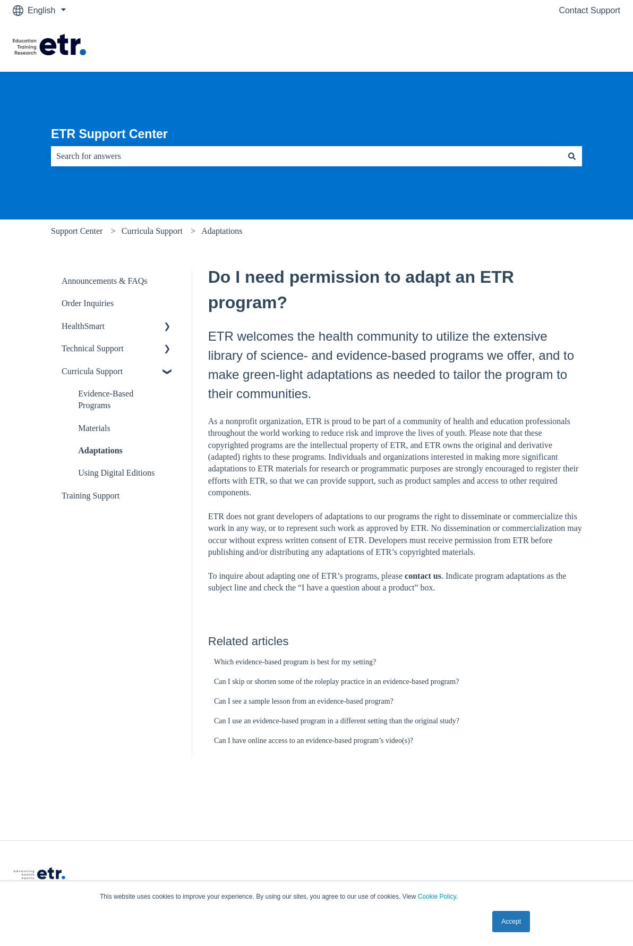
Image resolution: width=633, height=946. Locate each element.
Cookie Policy (437, 896)
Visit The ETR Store (572, 45)
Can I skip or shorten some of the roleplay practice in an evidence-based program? (336, 682)
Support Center (76, 230)
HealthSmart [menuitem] (83, 326)
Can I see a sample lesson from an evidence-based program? (304, 701)
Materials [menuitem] (94, 428)
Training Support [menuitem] (90, 495)
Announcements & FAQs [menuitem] (104, 280)
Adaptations (221, 230)
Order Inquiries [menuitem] (88, 303)
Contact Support (589, 10)
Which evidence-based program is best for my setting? (295, 662)
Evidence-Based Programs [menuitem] (105, 399)
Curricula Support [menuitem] (92, 371)
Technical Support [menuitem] (93, 348)
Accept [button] (511, 921)
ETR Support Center (109, 134)
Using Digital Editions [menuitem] (116, 472)
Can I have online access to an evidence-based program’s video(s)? (313, 741)
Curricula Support (152, 230)
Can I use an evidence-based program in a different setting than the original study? (336, 721)
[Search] (572, 156)
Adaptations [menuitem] (100, 450)
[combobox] (306, 156)
